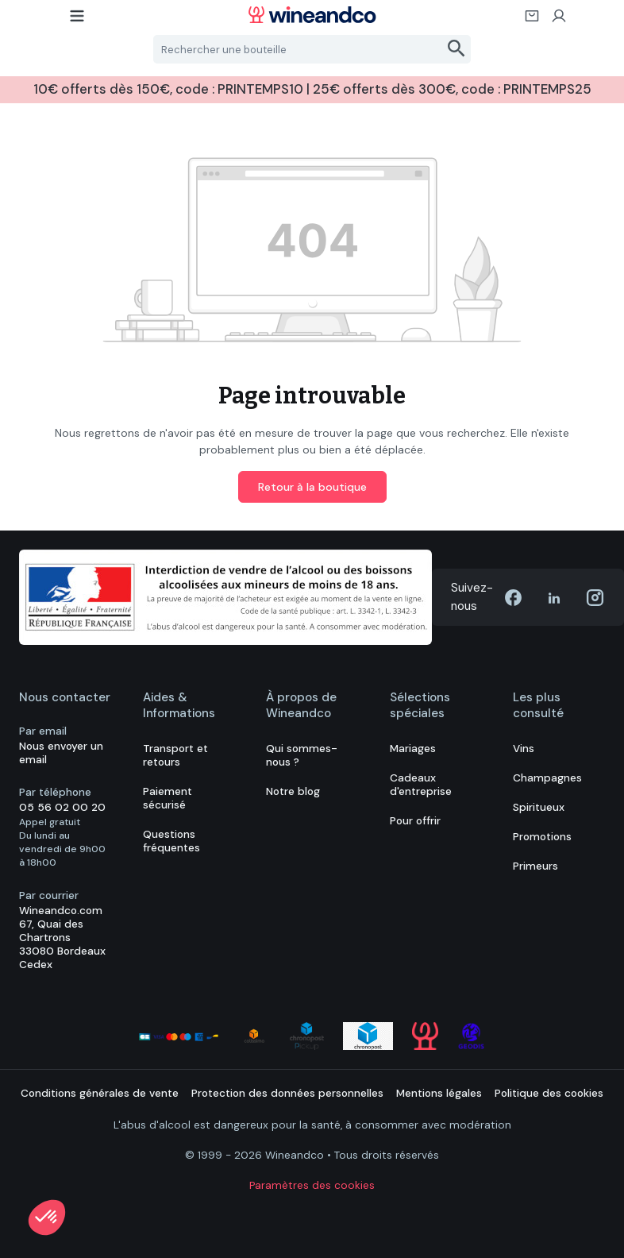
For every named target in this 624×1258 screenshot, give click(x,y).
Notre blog (293, 791)
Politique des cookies (549, 1093)
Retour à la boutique (312, 487)
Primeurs (535, 866)
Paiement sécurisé (167, 798)
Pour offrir (415, 821)
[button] (47, 1217)
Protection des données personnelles (287, 1093)
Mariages (413, 748)
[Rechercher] (457, 49)
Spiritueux (538, 807)
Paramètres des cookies (312, 1185)
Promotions (542, 836)
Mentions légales (439, 1093)
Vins (523, 748)
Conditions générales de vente (100, 1093)
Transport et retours (175, 755)
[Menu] (77, 20)
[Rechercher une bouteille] (298, 49)
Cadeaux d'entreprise (421, 784)
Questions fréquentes (171, 841)
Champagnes (547, 778)
